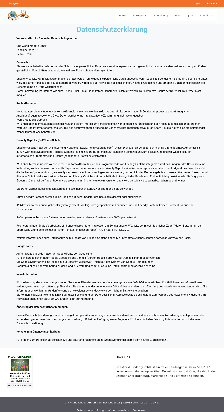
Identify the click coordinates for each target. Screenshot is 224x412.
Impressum (140, 410)
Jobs (190, 15)
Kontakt (208, 15)
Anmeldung (161, 15)
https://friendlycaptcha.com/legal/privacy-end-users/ (159, 238)
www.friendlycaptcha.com (96, 147)
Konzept (142, 15)
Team (178, 15)
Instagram (14, 3)
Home (122, 15)
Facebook (212, 3)
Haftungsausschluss (118, 410)
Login (197, 3)
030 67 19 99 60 (150, 402)
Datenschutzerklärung (90, 410)
